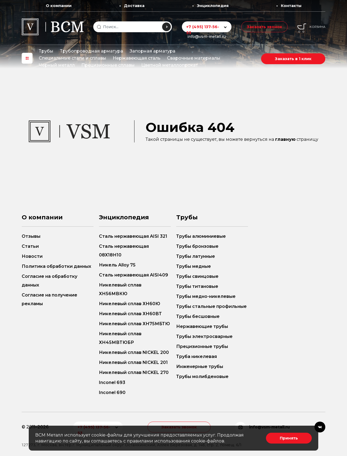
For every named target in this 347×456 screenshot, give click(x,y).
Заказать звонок (264, 26)
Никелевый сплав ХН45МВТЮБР (120, 338)
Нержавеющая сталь (136, 58)
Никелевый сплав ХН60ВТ (130, 313)
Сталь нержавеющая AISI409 (133, 275)
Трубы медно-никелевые (206, 296)
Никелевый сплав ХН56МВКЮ (120, 289)
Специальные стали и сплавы (72, 58)
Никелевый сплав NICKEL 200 (134, 352)
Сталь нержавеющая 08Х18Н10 (124, 251)
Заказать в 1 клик (293, 58)
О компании (59, 5)
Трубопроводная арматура (91, 51)
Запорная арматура (152, 51)
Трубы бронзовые (197, 246)
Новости (32, 256)
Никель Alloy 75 (117, 265)
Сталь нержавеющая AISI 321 (133, 236)
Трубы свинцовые (197, 276)
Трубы (46, 51)
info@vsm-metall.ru (206, 36)
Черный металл (57, 65)
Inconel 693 (112, 382)
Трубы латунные (195, 256)
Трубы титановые (197, 286)
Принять (289, 438)
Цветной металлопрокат (169, 65)
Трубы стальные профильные (211, 306)
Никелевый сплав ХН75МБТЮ (134, 323)
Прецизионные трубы (202, 346)
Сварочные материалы (193, 58)
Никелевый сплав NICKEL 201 (133, 362)
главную (285, 139)
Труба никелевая (196, 356)
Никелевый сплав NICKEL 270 (134, 372)
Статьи (30, 246)
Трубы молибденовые (202, 376)
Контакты (291, 5)
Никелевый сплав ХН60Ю (129, 303)
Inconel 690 (112, 392)
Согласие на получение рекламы (49, 299)
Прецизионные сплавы (108, 65)
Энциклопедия (213, 5)
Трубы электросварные (204, 336)
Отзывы (31, 236)
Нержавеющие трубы (202, 326)
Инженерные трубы (199, 366)
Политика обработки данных (56, 266)
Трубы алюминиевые (201, 236)
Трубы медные (193, 266)
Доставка (134, 5)
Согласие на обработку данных (49, 281)
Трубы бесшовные (198, 316)
